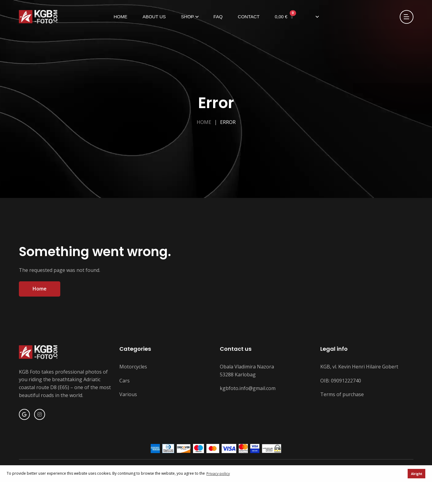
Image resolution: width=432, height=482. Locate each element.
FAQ (218, 16)
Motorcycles (133, 366)
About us (154, 16)
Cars (124, 380)
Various (128, 394)
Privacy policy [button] (218, 473)
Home (120, 16)
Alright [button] (416, 473)
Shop (187, 16)
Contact (248, 16)
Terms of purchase (342, 394)
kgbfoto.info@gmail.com (248, 388)
